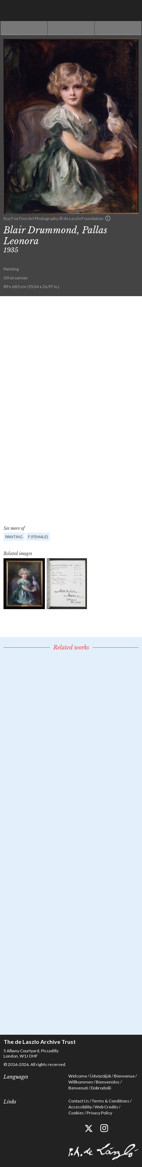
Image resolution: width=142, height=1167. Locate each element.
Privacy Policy (99, 1112)
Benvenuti (78, 1088)
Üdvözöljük (100, 1076)
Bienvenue (124, 1076)
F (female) (38, 536)
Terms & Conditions (110, 1100)
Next (118, 28)
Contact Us (78, 1100)
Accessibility (80, 1106)
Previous (24, 28)
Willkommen (80, 1082)
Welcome (77, 1076)
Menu (131, 10)
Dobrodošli (101, 1088)
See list (71, 28)
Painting (14, 536)
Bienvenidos (108, 1082)
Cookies (76, 1112)
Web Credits (106, 1106)
